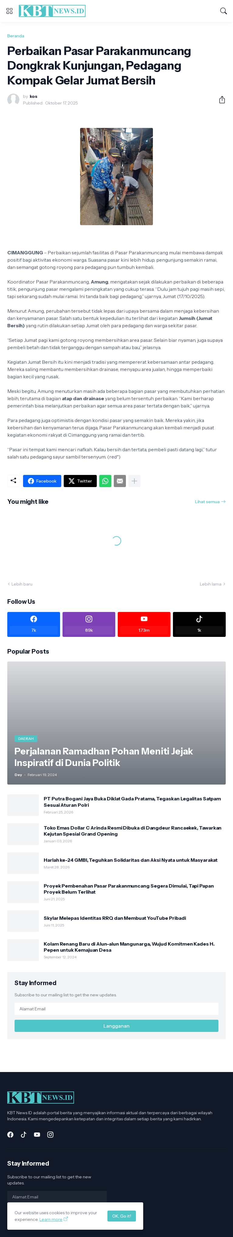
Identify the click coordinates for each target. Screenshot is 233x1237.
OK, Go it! (121, 1216)
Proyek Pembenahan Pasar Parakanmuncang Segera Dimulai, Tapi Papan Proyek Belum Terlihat (129, 889)
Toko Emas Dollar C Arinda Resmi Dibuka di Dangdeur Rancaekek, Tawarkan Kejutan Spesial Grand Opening (132, 831)
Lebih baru (22, 584)
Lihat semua (207, 501)
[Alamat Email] (116, 1009)
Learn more (50, 1219)
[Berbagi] (220, 100)
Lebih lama (210, 584)
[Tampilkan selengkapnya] (134, 481)
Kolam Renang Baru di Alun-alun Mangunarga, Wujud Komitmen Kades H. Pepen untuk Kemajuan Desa (129, 947)
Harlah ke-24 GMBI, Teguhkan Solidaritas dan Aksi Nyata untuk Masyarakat (131, 860)
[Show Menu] (9, 11)
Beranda (15, 36)
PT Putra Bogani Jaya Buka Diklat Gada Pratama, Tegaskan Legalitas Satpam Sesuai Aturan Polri (132, 801)
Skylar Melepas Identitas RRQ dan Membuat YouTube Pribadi (115, 918)
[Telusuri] (223, 11)
